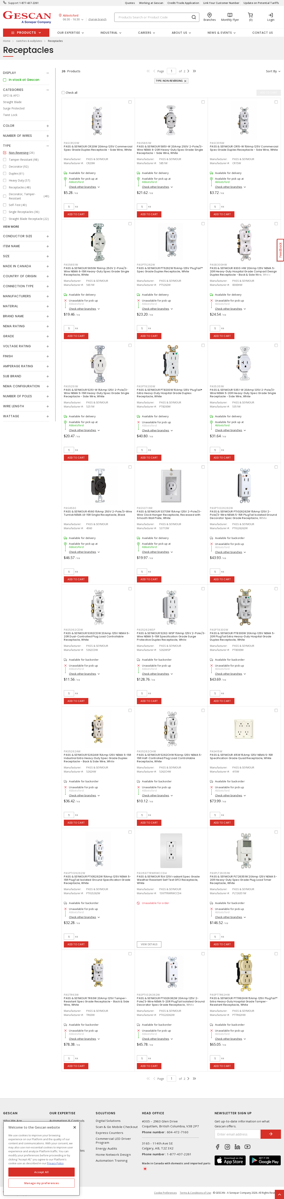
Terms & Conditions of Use (195, 1193)
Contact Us (262, 33)
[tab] (26, 72)
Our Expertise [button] (68, 33)
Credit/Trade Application (183, 3)
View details (149, 944)
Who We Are (12, 1121)
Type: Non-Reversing (169, 80)
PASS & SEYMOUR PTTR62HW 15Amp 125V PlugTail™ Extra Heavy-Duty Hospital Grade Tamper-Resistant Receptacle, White (243, 1001)
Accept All (41, 1172)
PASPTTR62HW (220, 994)
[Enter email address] (238, 1134)
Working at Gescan (151, 3)
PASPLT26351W (220, 873)
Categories (13, 90)
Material (10, 306)
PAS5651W (71, 264)
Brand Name (13, 316)
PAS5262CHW (146, 751)
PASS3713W (145, 508)
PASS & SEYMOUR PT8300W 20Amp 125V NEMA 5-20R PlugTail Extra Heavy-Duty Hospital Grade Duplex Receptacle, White (242, 636)
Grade (8, 336)
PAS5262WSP (146, 629)
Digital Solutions (108, 1121)
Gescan (10, 1113)
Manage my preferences (41, 1183)
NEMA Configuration (21, 386)
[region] (41, 1158)
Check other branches (82, 187)
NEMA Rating (14, 326)
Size (6, 256)
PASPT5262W (146, 264)
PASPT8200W (146, 386)
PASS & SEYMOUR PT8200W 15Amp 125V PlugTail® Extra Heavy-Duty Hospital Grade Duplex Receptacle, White (169, 393)
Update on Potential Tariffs (261, 3)
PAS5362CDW (73, 629)
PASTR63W (71, 994)
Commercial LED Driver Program (113, 1140)
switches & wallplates (29, 41)
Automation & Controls (66, 1121)
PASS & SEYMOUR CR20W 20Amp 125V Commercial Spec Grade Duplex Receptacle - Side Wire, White (98, 148)
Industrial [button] (109, 33)
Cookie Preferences (165, 1193)
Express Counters (109, 1133)
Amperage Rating (18, 366)
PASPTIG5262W (74, 873)
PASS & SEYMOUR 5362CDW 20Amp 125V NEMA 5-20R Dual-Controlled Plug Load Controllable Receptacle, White (97, 636)
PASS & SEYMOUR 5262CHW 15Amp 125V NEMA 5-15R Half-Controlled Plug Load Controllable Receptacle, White (169, 758)
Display (9, 73)
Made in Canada (17, 266)
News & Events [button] (220, 33)
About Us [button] (179, 33)
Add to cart (76, 214)
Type (7, 146)
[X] (74, 1127)
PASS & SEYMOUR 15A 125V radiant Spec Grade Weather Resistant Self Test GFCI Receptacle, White (168, 880)
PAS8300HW (218, 264)
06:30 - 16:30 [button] (71, 19)
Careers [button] (144, 33)
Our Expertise (62, 1113)
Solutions (105, 1113)
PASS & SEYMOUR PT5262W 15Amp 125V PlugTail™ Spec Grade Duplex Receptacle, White (170, 269)
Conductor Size (17, 236)
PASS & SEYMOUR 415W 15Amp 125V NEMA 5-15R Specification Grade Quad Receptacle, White (241, 756)
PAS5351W (217, 386)
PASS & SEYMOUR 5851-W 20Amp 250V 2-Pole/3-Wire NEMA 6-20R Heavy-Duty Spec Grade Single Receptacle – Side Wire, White (170, 150)
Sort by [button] (271, 71)
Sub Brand (12, 376)
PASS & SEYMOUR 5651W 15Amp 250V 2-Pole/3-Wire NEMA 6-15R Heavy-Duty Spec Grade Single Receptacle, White (96, 271)
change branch (97, 19)
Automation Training (112, 1160)
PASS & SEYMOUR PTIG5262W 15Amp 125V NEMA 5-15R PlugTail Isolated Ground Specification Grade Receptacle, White (97, 880)
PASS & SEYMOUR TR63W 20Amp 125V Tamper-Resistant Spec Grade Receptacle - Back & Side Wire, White (96, 1001)
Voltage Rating (17, 346)
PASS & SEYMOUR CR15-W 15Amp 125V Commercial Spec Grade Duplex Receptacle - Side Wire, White (244, 148)
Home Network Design (113, 1155)
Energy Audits (106, 1148)
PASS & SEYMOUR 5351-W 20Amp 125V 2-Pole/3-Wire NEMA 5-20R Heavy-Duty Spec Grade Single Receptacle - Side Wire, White (243, 393)
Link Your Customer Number (221, 3)
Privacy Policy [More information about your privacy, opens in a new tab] (55, 1163)
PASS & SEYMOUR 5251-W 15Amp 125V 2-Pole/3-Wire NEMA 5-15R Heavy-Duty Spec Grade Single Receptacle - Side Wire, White (96, 393)
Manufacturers (17, 296)
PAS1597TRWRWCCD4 (152, 873)
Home (6, 41)
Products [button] (26, 32)
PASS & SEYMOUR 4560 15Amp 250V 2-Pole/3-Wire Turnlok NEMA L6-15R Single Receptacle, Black (98, 513)
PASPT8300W (219, 629)
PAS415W (216, 751)
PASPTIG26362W (148, 994)
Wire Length (13, 406)
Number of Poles (17, 396)
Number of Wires (17, 136)
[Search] (156, 17)
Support (13, 3)
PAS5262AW (72, 751)
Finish (8, 356)
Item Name (11, 246)
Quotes (130, 3)
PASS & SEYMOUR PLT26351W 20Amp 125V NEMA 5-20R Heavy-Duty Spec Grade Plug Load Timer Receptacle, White (243, 880)
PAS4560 (70, 508)
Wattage (11, 416)
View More (11, 226)
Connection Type (18, 286)
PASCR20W (71, 143)
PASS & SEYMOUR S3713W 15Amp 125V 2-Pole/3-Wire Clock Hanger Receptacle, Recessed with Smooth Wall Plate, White (169, 515)
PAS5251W (71, 386)
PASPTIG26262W (221, 508)
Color (8, 126)
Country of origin (20, 276)
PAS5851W (144, 143)
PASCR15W (217, 143)
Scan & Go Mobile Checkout (117, 1127)
